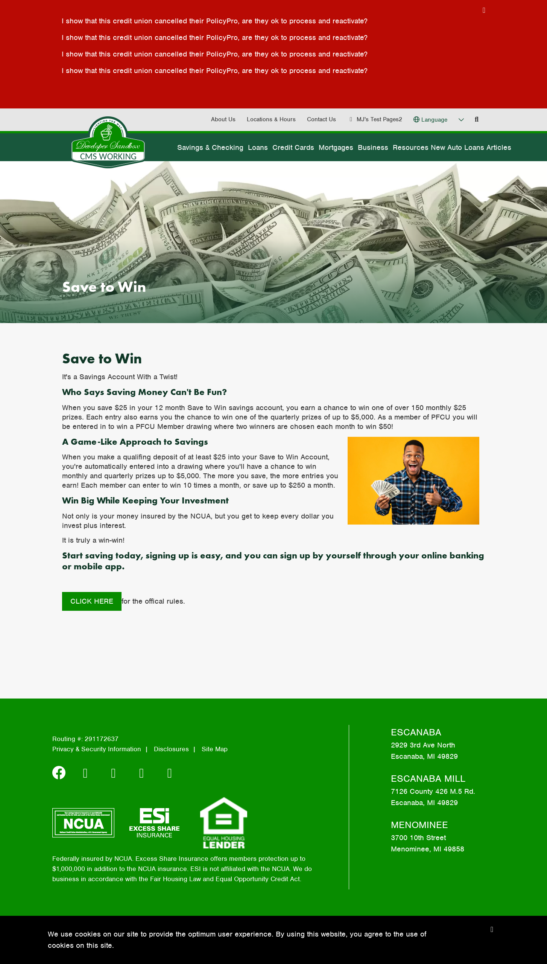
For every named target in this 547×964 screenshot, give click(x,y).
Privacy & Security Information (96, 749)
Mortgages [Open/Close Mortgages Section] (336, 147)
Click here (91, 601)
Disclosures (171, 749)
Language (434, 120)
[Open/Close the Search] (476, 119)
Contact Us (321, 119)
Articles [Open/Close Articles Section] (498, 147)
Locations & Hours (271, 119)
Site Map (215, 749)
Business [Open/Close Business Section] (373, 147)
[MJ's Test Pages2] (374, 119)
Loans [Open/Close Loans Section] (258, 147)
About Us (223, 119)
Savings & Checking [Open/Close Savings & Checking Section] (210, 147)
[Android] (115, 773)
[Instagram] (87, 773)
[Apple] (144, 773)
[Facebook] (61, 773)
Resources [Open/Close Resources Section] (410, 147)
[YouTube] (169, 773)
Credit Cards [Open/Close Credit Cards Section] (293, 147)
